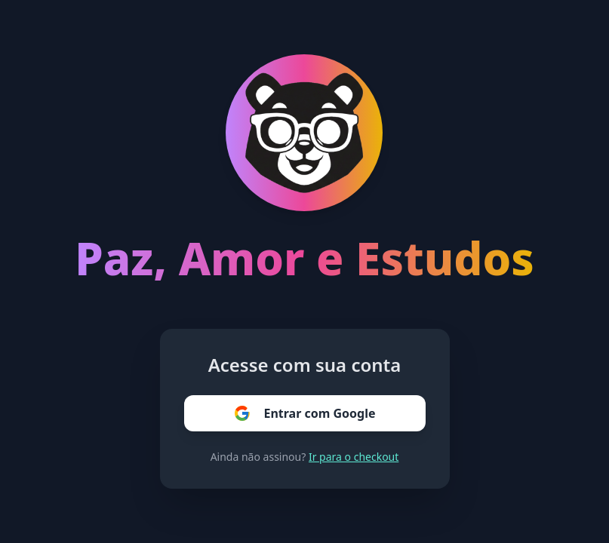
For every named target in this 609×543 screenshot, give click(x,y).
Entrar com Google (304, 413)
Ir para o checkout (353, 456)
